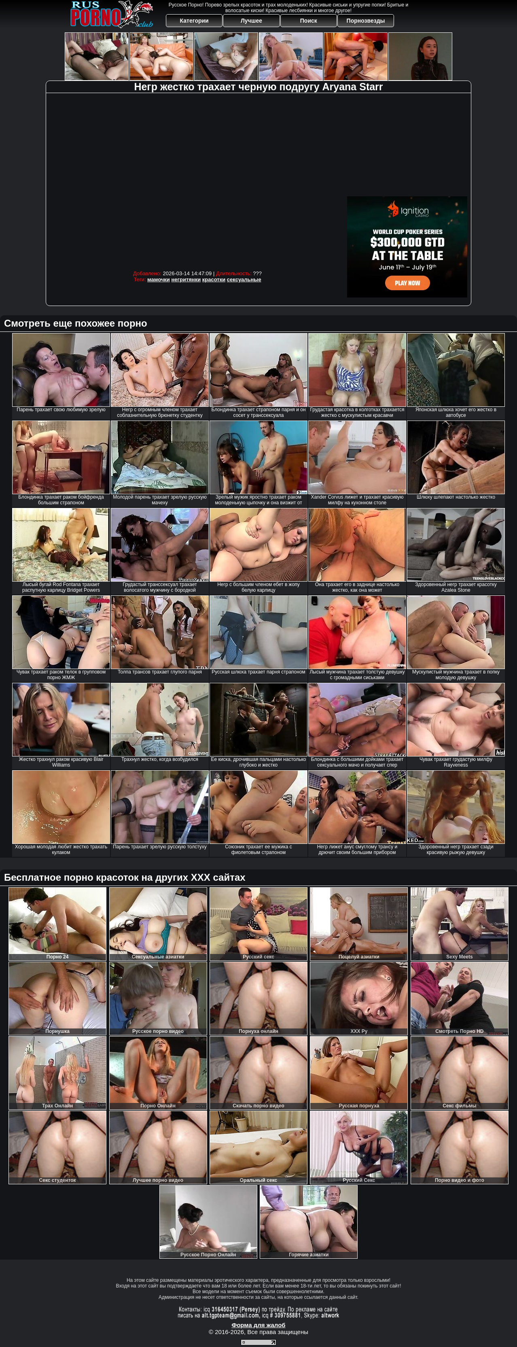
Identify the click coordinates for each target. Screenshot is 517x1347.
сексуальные (244, 279)
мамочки (158, 279)
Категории (194, 20)
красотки (213, 279)
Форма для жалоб (258, 1325)
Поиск (308, 20)
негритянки (186, 279)
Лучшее (251, 20)
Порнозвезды (366, 20)
